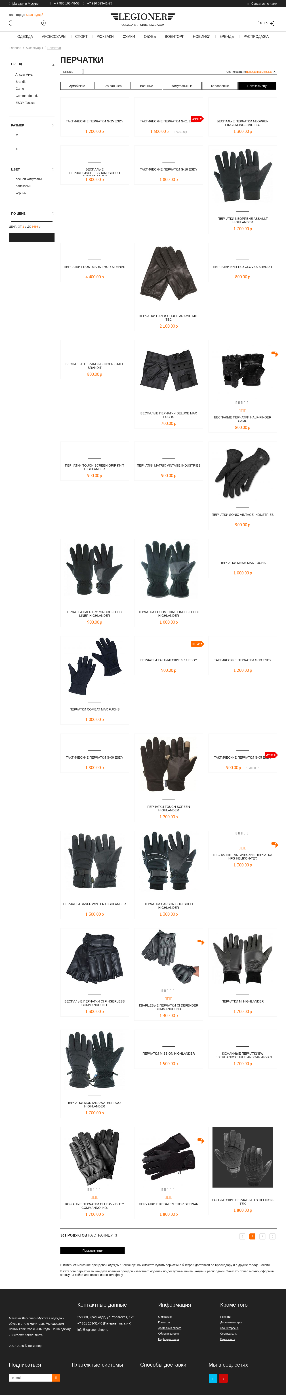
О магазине (165, 1316)
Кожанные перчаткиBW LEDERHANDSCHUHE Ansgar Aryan (242, 1056)
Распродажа (256, 36)
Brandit (20, 81)
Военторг (174, 36)
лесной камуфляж (28, 179)
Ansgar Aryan (24, 74)
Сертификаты (228, 1333)
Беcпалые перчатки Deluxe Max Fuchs (168, 415)
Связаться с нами (264, 3)
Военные (146, 86)
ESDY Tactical (25, 103)
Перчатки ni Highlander (243, 1001)
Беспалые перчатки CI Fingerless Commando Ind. (94, 1003)
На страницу (88, 1235)
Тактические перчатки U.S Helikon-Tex (243, 1202)
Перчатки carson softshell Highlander (168, 906)
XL (17, 149)
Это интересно (229, 1328)
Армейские (77, 86)
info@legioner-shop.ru (92, 1329)
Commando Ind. (26, 96)
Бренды (227, 36)
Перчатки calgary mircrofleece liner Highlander (95, 614)
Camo (19, 88)
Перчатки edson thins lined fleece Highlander (169, 614)
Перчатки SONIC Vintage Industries (242, 517)
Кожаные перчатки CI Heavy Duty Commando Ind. (94, 1206)
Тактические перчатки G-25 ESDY (94, 123)
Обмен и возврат (168, 1333)
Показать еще (257, 86)
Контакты (164, 1322)
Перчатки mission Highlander (168, 1054)
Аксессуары (54, 36)
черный (20, 193)
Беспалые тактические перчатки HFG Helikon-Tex (243, 857)
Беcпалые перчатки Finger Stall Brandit (94, 366)
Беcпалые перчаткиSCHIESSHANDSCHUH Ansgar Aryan (94, 172)
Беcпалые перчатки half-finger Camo (242, 419)
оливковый (23, 186)
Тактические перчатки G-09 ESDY (94, 760)
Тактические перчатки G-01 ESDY (168, 123)
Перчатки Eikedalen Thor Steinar (168, 1206)
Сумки (129, 36)
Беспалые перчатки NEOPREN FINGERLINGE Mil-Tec (242, 123)
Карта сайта (227, 1339)
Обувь (150, 36)
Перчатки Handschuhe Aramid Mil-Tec (169, 318)
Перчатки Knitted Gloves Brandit (242, 269)
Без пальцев (112, 86)
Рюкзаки (105, 36)
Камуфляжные (181, 86)
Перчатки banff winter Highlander (94, 906)
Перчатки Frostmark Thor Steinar (94, 269)
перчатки (172, 1265)
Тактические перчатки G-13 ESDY (243, 662)
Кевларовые (220, 86)
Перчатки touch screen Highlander (169, 809)
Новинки (201, 36)
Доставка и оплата (169, 1328)
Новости (225, 1316)
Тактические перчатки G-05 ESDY (243, 760)
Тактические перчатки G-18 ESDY (168, 171)
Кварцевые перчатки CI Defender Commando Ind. (168, 1007)
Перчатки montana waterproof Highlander (94, 1105)
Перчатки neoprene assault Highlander (242, 221)
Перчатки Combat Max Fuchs (94, 709)
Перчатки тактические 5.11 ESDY (168, 662)
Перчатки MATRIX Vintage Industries (168, 467)
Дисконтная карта (231, 1322)
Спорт (81, 36)
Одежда (25, 36)
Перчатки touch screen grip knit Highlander (95, 467)
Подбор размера (168, 1339)
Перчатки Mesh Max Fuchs (243, 563)
